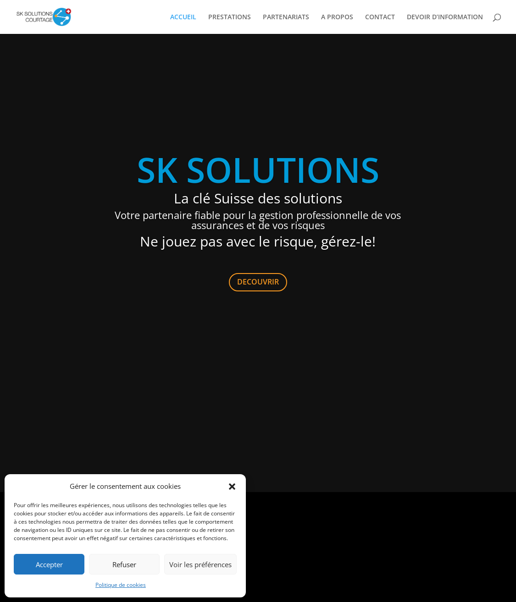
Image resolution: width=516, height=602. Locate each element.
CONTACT (380, 17)
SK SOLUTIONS (258, 169)
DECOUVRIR (258, 282)
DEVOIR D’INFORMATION (445, 17)
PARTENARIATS (286, 17)
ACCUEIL (183, 17)
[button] (232, 486)
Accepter (49, 564)
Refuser (124, 564)
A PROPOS (337, 17)
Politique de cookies (120, 585)
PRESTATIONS (229, 17)
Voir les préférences (200, 564)
